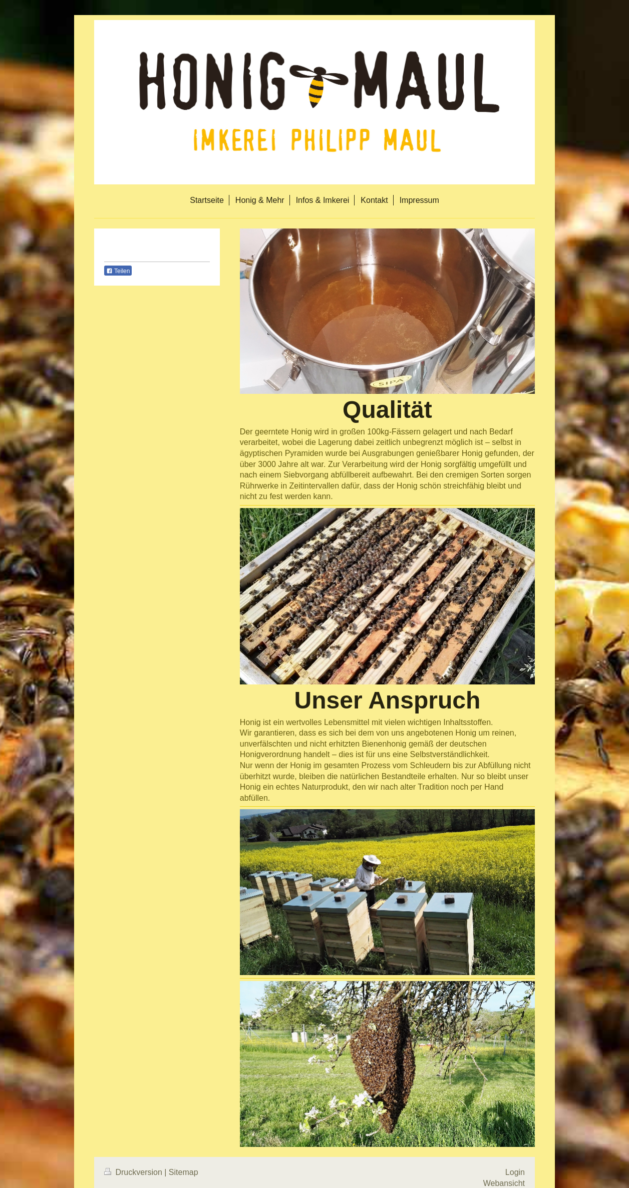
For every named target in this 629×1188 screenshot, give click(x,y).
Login (515, 1172)
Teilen (118, 271)
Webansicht (504, 1183)
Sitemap (183, 1172)
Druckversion (134, 1172)
